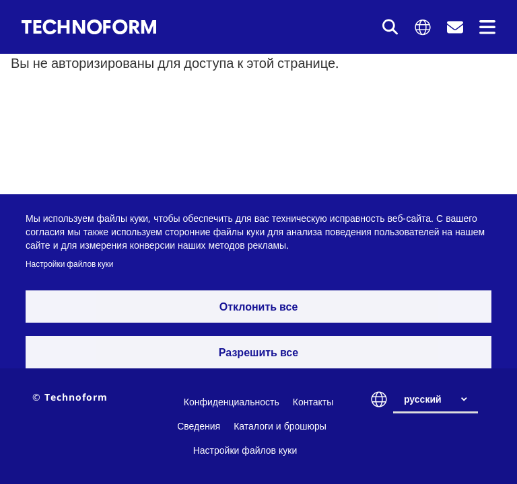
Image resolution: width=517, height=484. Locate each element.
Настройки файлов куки (69, 263)
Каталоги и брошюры (280, 425)
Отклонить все (258, 306)
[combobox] (441, 399)
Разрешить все (258, 352)
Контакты (313, 401)
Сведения (198, 425)
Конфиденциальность (231, 401)
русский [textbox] (423, 399)
